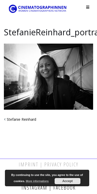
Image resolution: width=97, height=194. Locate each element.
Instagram (35, 187)
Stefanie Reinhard (21, 119)
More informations (37, 181)
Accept (67, 181)
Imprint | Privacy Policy (48, 164)
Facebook (64, 187)
